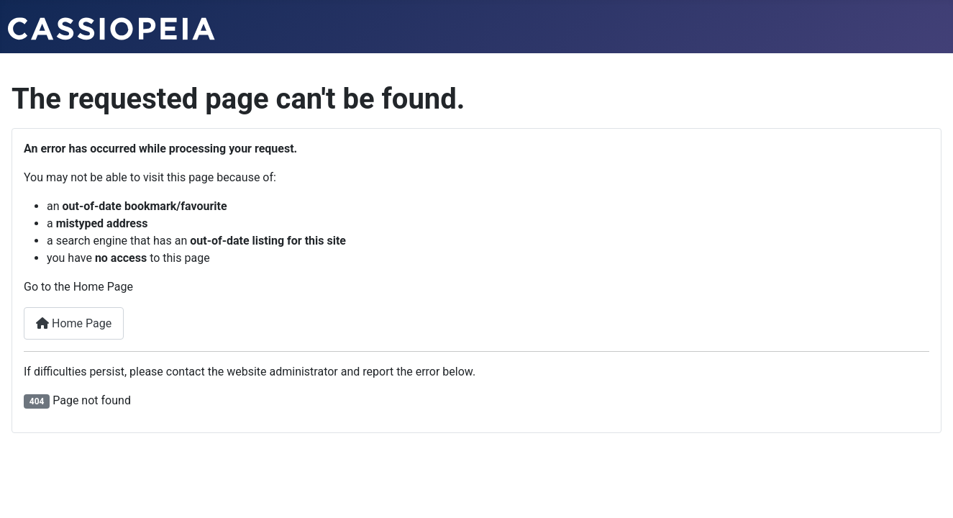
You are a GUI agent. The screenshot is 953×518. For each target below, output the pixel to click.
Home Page (73, 323)
